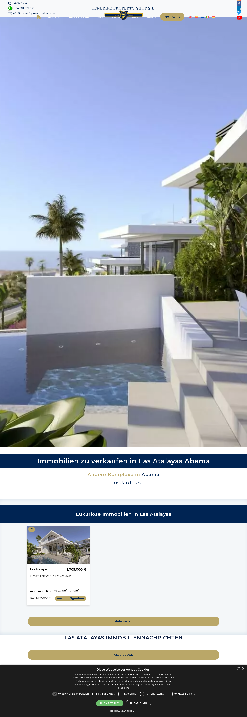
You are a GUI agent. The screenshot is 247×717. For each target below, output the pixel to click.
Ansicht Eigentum (72, 609)
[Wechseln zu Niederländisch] (198, 22)
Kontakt (144, 22)
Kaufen (95, 22)
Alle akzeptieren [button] (110, 703)
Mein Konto (168, 22)
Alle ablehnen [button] (138, 703)
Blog (130, 22)
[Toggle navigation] (217, 22)
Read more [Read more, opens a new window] (123, 687)
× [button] (243, 668)
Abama (151, 485)
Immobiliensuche (72, 22)
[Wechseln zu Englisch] (186, 22)
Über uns (48, 22)
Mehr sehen (123, 632)
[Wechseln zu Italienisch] (203, 22)
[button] (123, 711)
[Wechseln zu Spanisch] (192, 22)
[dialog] (123, 691)
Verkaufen (113, 22)
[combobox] (238, 668)
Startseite (33, 22)
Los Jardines (126, 493)
